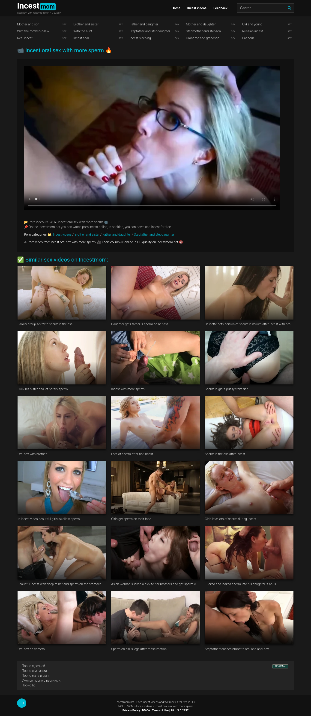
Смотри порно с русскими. (41, 680)
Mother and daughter (201, 24)
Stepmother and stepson (203, 31)
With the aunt (82, 31)
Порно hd (29, 685)
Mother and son (28, 24)
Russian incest (252, 31)
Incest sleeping (140, 38)
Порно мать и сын (35, 675)
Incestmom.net (125, 702)
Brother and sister (86, 24)
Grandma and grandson (202, 38)
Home (176, 8)
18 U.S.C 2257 (179, 710)
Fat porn (248, 38)
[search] (289, 8)
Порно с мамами (34, 671)
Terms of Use (160, 710)
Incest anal (81, 38)
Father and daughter (144, 24)
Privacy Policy (131, 710)
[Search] (265, 8)
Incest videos (196, 8)
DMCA (146, 710)
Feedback (220, 8)
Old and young (252, 24)
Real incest (25, 38)
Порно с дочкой (33, 666)
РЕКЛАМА (280, 666)
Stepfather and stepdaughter (150, 31)
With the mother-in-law (33, 31)
